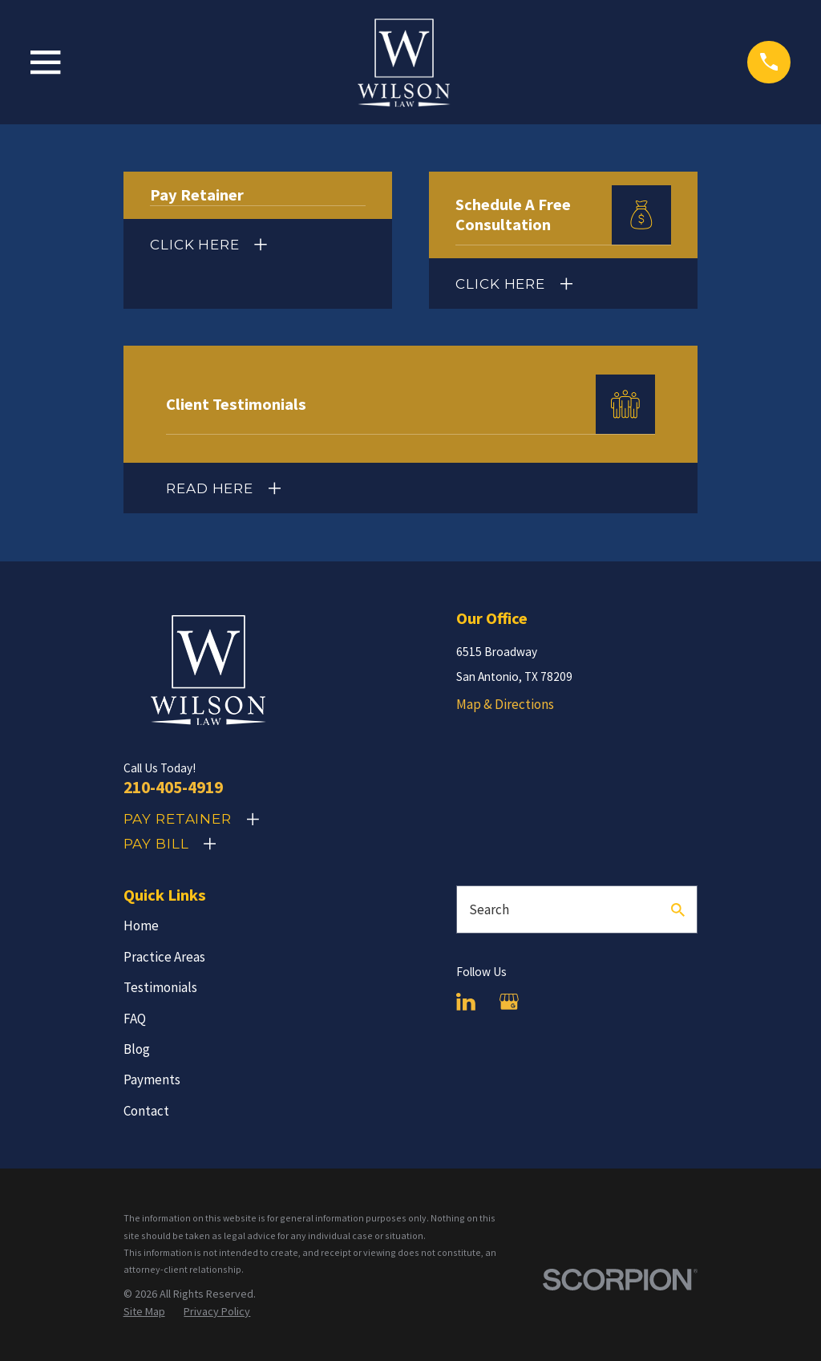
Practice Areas (164, 957)
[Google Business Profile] (509, 1001)
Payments (151, 1079)
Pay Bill (156, 844)
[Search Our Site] (678, 910)
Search (489, 909)
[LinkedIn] (465, 1001)
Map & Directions (505, 704)
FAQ (134, 1018)
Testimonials (160, 987)
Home (141, 925)
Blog (136, 1049)
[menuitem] (144, 1312)
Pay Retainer (177, 819)
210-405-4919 (173, 787)
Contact (146, 1111)
